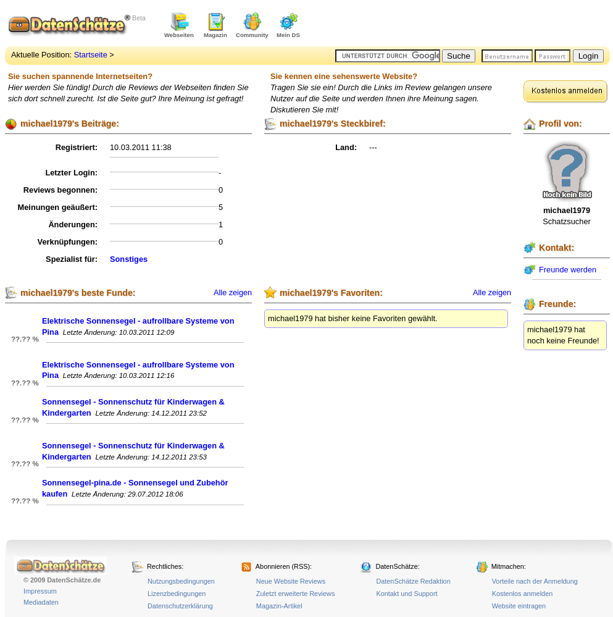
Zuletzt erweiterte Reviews (295, 593)
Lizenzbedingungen (177, 593)
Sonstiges (129, 259)
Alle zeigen (233, 292)
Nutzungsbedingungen (181, 581)
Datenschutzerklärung (180, 606)
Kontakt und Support (406, 593)
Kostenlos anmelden (522, 593)
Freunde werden (567, 269)
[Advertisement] (465, 24)
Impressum (40, 591)
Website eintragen (519, 606)
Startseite (90, 54)
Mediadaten (41, 602)
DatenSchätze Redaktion (413, 581)
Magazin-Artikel (279, 606)
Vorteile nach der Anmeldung (535, 581)
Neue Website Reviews (290, 581)
